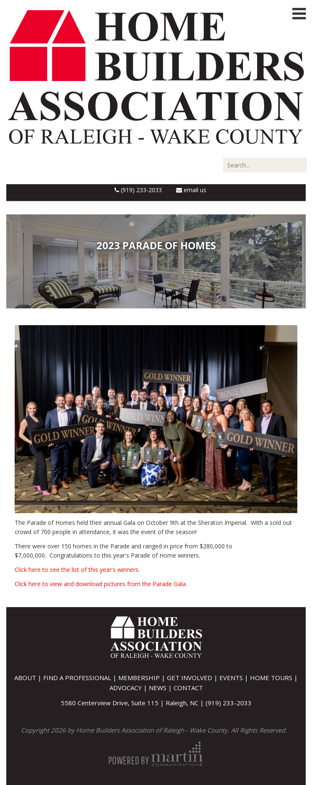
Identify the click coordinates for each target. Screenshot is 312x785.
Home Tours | (274, 677)
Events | (234, 677)
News (157, 687)
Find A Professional (77, 677)
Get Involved (189, 677)
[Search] (265, 165)
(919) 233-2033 (138, 190)
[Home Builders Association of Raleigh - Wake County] (156, 76)
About (25, 677)
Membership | (142, 677)
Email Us (191, 190)
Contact (188, 687)
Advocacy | (129, 687)
